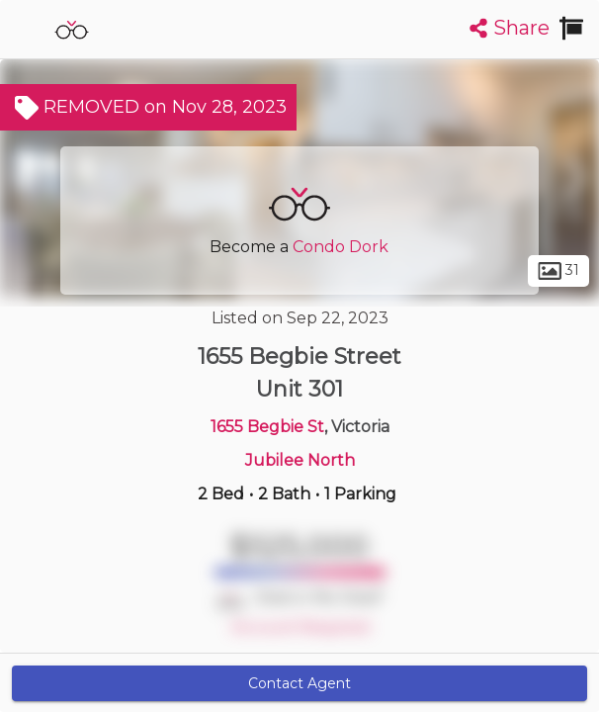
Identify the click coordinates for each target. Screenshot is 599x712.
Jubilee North (300, 460)
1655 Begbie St (267, 426)
